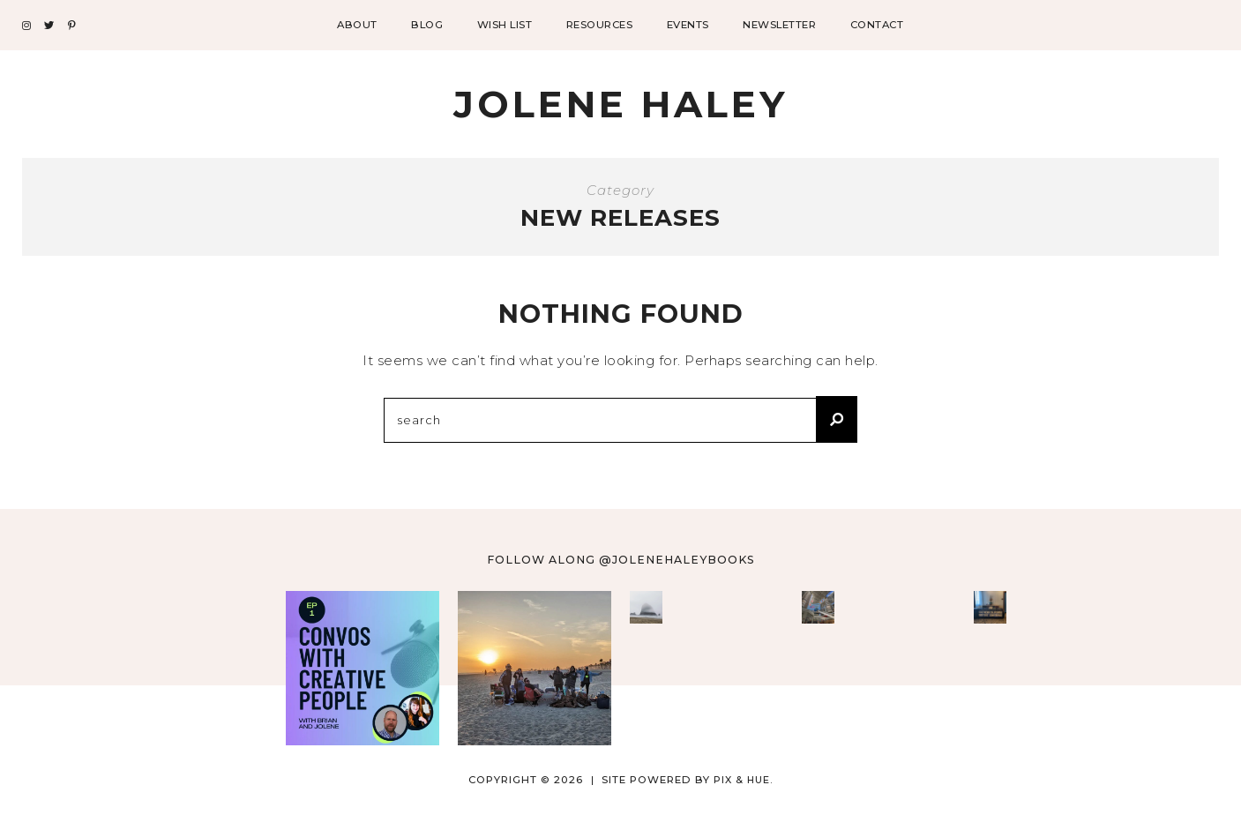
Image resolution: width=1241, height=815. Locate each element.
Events (688, 25)
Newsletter (779, 25)
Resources (599, 25)
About (357, 25)
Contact (877, 25)
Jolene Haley (620, 104)
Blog (427, 25)
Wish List (505, 25)
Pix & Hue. (743, 780)
